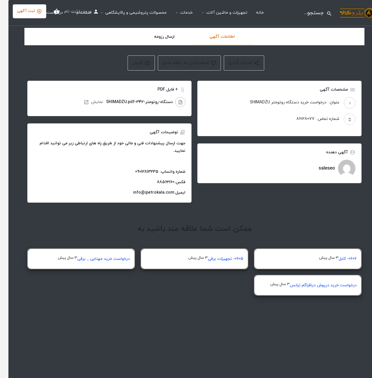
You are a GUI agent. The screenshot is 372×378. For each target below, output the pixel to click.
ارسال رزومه (156, 36)
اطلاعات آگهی (213, 36)
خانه (251, 12)
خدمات (178, 12)
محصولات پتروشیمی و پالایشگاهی (127, 12)
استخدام (75, 12)
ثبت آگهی (21, 11)
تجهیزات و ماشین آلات (218, 12)
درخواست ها (43, 12)
